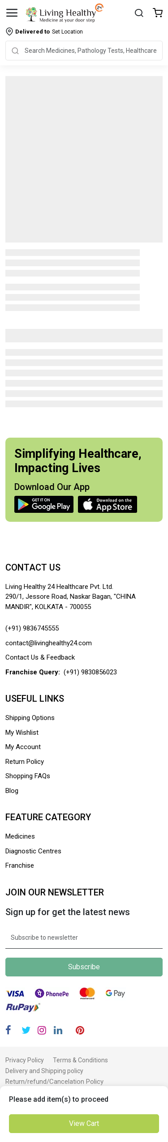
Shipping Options (30, 718)
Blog (11, 791)
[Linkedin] (58, 1030)
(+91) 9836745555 (32, 628)
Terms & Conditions (80, 1060)
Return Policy (24, 762)
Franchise (19, 865)
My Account (23, 747)
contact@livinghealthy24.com (48, 643)
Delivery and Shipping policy (44, 1070)
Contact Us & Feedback (40, 657)
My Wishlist (22, 733)
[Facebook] (8, 1030)
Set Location (49, 31)
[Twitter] (26, 1030)
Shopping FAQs (27, 776)
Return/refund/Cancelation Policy (54, 1082)
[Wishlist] (158, 13)
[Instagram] (42, 1030)
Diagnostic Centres (33, 851)
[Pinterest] (80, 1030)
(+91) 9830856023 (90, 672)
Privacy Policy (24, 1060)
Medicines (20, 836)
